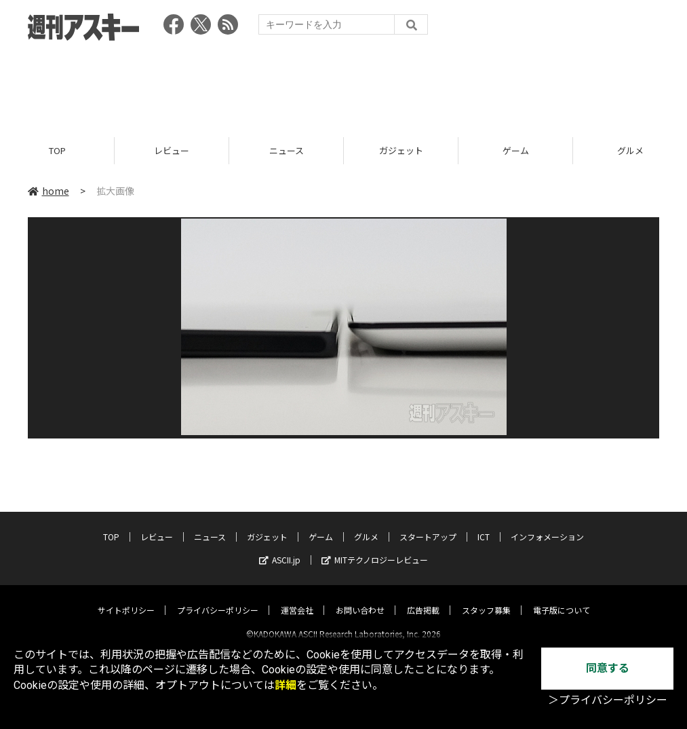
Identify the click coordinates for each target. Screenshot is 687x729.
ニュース (286, 151)
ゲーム (516, 151)
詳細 (285, 685)
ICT (483, 525)
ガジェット (401, 151)
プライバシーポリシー (217, 598)
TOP (57, 151)
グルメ (366, 525)
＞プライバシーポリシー (607, 700)
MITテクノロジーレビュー (374, 548)
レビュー (171, 151)
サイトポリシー (126, 598)
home (48, 191)
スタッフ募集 (486, 598)
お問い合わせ (360, 598)
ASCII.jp (279, 548)
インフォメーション (547, 525)
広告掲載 (423, 598)
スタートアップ (427, 525)
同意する (607, 668)
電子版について (561, 598)
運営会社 (297, 598)
